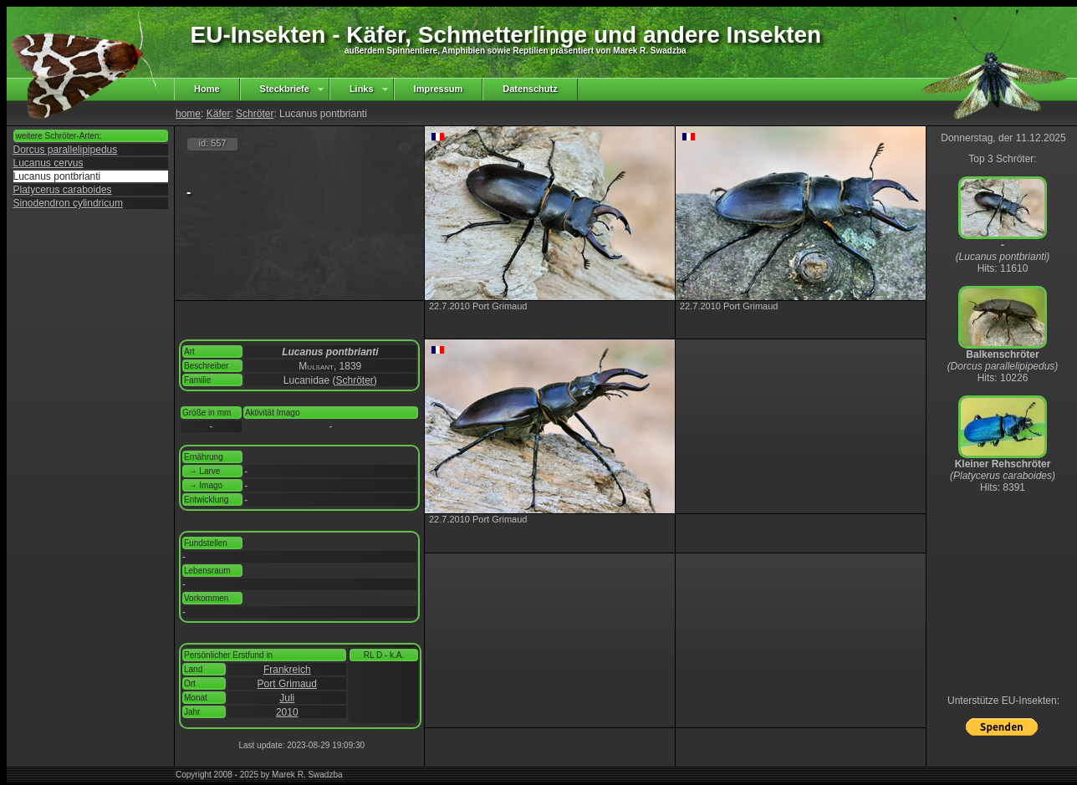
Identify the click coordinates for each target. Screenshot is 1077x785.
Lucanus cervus (48, 163)
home (188, 114)
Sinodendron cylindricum (68, 203)
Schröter (254, 114)
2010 (287, 712)
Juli (286, 698)
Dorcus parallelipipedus (65, 149)
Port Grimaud (287, 684)
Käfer (219, 114)
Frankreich (287, 669)
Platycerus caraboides (62, 190)
